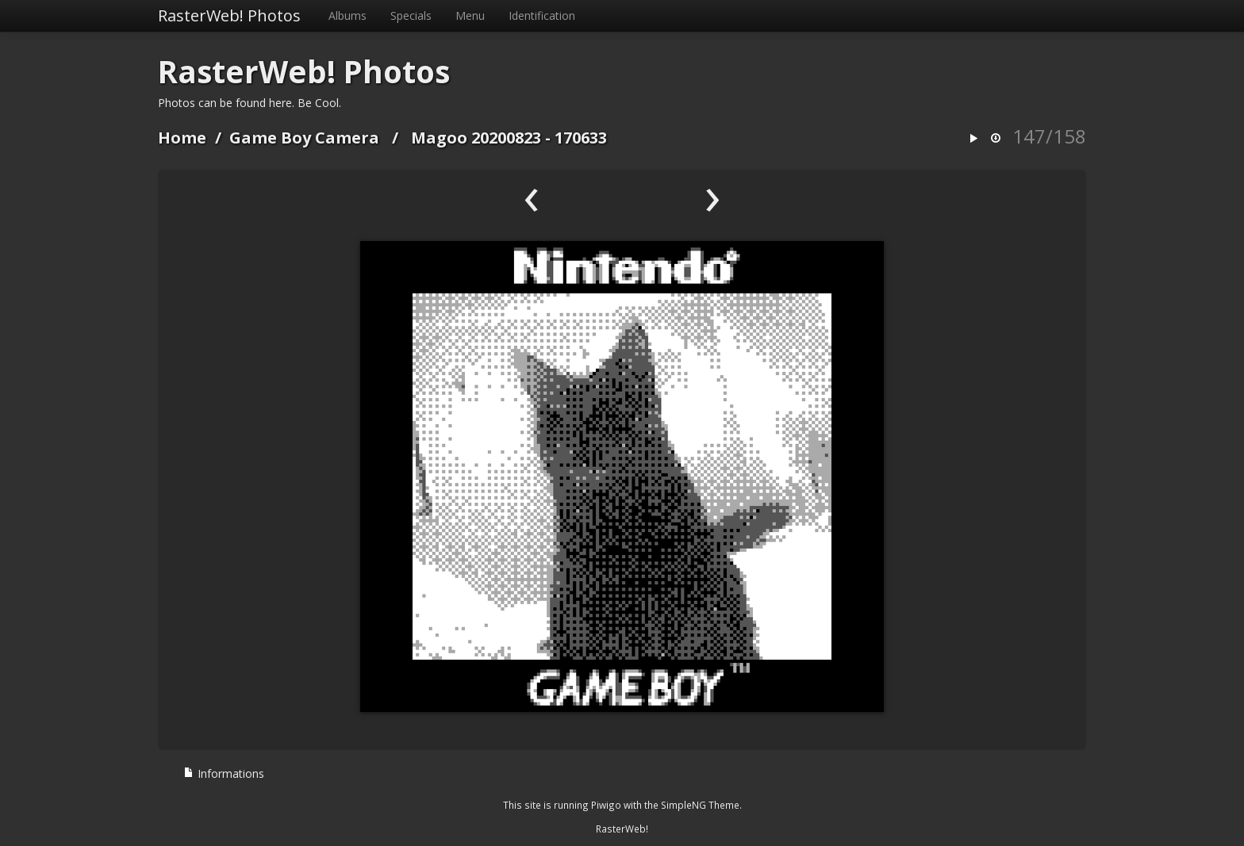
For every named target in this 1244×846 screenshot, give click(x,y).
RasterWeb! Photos (229, 15)
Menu (470, 15)
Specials (411, 15)
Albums (347, 15)
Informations (223, 773)
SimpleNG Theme (700, 804)
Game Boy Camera (304, 137)
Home (182, 137)
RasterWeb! (622, 828)
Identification (542, 15)
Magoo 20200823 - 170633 (509, 137)
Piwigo (606, 804)
